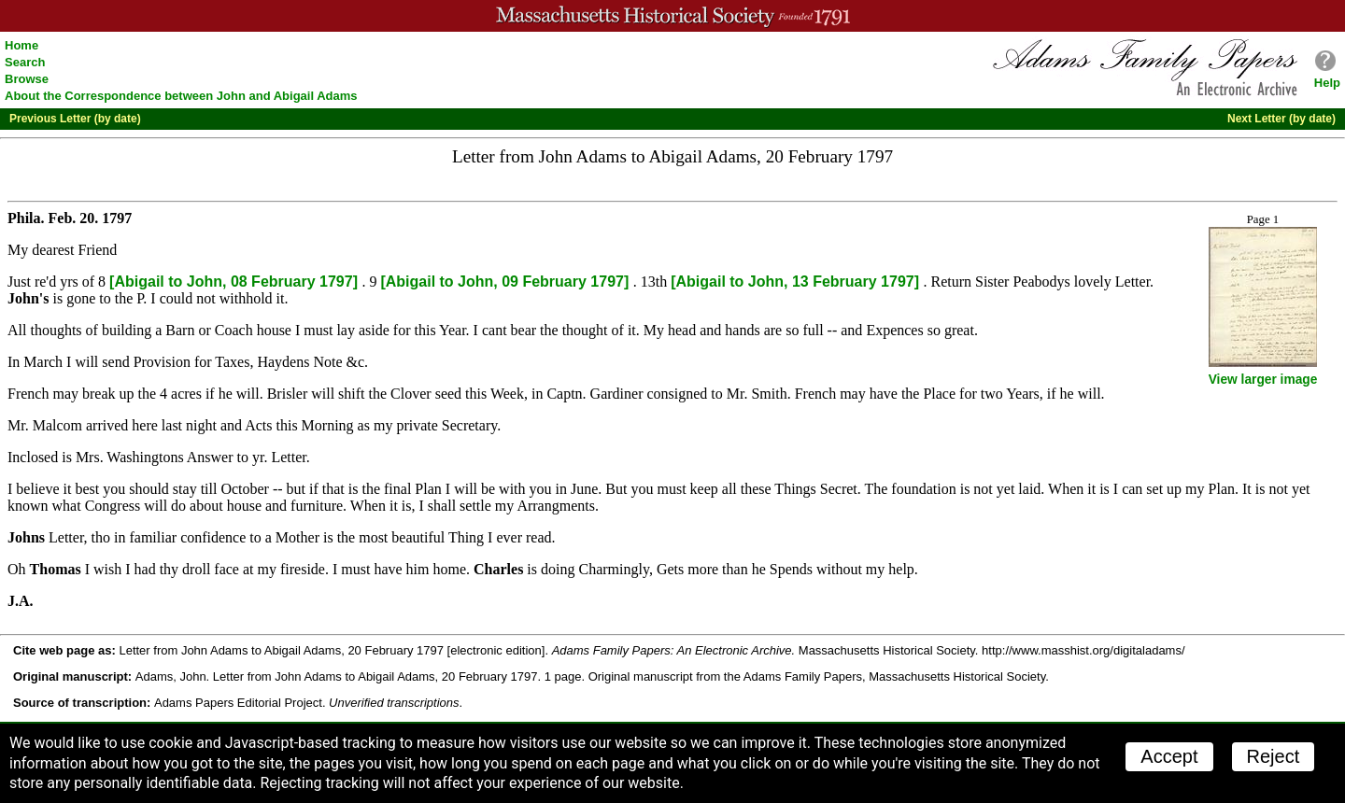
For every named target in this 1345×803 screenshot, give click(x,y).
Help (1327, 83)
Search (25, 62)
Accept (1168, 756)
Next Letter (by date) (1281, 118)
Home (21, 45)
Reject (1273, 756)
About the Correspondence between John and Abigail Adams (181, 96)
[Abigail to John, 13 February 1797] (797, 281)
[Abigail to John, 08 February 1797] (235, 281)
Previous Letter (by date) (75, 118)
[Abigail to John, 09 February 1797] (506, 281)
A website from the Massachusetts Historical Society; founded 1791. (672, 16)
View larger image (1263, 380)
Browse (27, 79)
